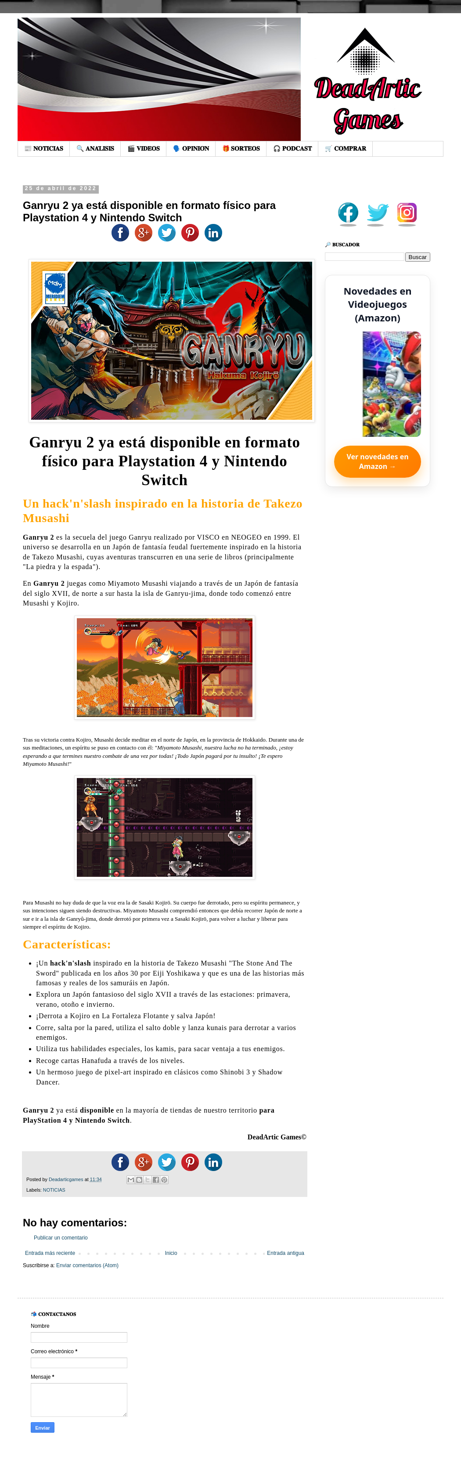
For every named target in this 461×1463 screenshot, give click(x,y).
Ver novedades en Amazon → (377, 461)
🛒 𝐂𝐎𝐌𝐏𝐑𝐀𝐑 (345, 148)
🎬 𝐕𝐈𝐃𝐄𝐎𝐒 (143, 148)
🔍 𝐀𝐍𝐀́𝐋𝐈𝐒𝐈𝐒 (95, 148)
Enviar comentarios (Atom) (87, 1265)
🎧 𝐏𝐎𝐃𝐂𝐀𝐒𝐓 (292, 148)
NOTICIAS (54, 1190)
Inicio (171, 1253)
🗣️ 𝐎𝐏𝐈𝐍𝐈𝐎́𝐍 (191, 148)
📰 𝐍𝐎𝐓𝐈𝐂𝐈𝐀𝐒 (43, 148)
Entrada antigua (285, 1253)
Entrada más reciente (50, 1253)
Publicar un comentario (61, 1238)
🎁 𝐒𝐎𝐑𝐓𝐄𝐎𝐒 (241, 148)
